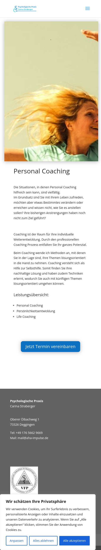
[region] (48, 522)
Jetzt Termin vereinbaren (51, 346)
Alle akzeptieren (74, 541)
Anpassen (17, 541)
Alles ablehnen (43, 541)
